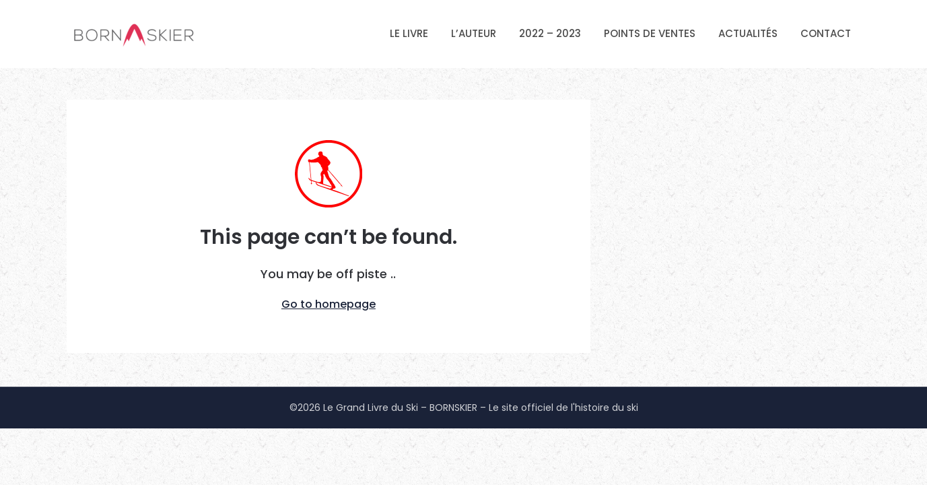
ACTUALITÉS (748, 33)
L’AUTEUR (473, 33)
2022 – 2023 (550, 33)
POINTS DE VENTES (649, 33)
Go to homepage (328, 304)
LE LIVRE (409, 33)
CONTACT (825, 33)
